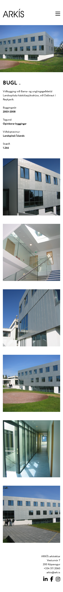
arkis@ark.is (53, 572)
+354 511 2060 (52, 568)
